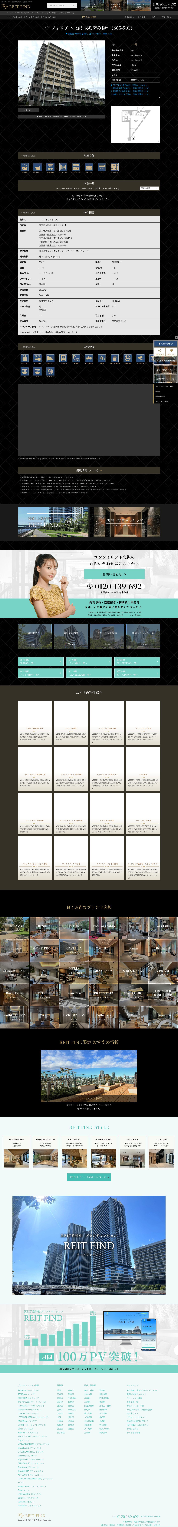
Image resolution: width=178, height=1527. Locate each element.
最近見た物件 (160, 352)
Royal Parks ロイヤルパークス (31, 1459)
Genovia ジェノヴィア (27, 1456)
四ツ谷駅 (103, 1413)
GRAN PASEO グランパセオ (29, 1448)
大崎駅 (102, 1421)
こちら (82, 199)
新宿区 (60, 1398)
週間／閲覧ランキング (136, 1394)
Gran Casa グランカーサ (28, 1467)
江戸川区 (61, 1433)
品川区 (60, 1402)
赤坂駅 (87, 1398)
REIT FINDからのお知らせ (137, 1425)
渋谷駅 (102, 1390)
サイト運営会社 (135, 615)
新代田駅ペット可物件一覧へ (30, 673)
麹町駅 (102, 1417)
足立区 (60, 1429)
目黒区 (71, 1402)
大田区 (60, 1413)
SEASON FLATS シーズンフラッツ (32, 1436)
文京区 (60, 1406)
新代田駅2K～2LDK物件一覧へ (128, 661)
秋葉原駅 (103, 1433)
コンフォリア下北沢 (49, 13)
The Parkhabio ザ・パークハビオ (32, 1402)
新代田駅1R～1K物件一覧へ (77, 661)
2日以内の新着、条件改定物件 (140, 1410)
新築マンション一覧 (135, 1406)
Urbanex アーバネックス (28, 1413)
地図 (153, 17)
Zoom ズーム (23, 1490)
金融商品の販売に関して (137, 1421)
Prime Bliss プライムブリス (29, 1506)
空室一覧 (165, 17)
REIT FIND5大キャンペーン (88, 1177)
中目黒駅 (103, 1425)
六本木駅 (88, 1394)
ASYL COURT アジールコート (30, 1475)
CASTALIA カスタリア (27, 1421)
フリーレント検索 (134, 1398)
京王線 (42, 234)
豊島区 (71, 1413)
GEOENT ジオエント (26, 1502)
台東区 (71, 1406)
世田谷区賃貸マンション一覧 (28, 13)
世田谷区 (49, 225)
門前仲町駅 (104, 1398)
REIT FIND (10, 13)
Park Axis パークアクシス (29, 1390)
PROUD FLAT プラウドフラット (31, 1406)
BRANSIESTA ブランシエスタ (30, 1471)
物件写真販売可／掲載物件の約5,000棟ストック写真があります (62, 117)
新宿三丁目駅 (105, 1406)
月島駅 (87, 1433)
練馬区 (71, 1425)
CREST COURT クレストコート (31, 1463)
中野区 (60, 1421)
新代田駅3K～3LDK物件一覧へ (127, 673)
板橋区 (60, 1425)
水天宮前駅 (89, 1421)
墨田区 (60, 1410)
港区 (59, 1390)
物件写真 (128, 17)
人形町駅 (88, 1417)
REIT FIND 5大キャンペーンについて (142, 1390)
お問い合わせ (112, 574)
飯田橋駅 (103, 1410)
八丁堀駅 (88, 1429)
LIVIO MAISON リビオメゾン (30, 1494)
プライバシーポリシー (136, 1417)
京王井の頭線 (45, 231)
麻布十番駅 (89, 1390)
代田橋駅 (51, 234)
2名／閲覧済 (91, 17)
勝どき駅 (88, 1413)
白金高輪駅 (89, 1406)
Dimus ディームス (25, 1429)
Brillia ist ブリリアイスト (28, 1433)
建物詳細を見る (29, 156)
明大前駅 (51, 245)
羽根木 (57, 225)
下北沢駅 (58, 238)
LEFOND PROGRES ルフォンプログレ (33, 1417)
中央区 (71, 1390)
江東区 (71, 1394)
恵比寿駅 (103, 1394)
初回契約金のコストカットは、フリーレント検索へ (87, 1369)
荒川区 (71, 1417)
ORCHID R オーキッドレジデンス (32, 1425)
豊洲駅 (102, 1402)
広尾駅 (87, 1402)
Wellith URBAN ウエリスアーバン (32, 1486)
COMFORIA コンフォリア (28, 1398)
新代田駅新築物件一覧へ (28, 661)
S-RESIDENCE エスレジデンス (30, 1452)
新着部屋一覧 (132, 1402)
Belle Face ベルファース (28, 1498)
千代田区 (72, 1398)
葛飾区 (71, 1429)
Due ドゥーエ (23, 1440)
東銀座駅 (88, 1425)
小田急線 (43, 242)
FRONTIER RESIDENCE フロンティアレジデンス (35, 1481)
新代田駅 (58, 231)
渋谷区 (60, 1394)
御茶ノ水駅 (104, 1429)
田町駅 (87, 1410)
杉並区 (71, 1421)
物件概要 (141, 17)
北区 (59, 1417)
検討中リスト (132, 1413)
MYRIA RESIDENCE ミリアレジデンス (34, 1444)
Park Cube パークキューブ (29, 1410)
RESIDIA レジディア (26, 1394)
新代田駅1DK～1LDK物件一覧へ (80, 673)
